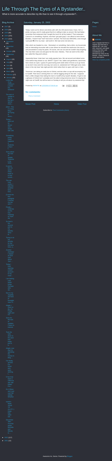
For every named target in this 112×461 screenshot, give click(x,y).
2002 (6, 437)
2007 (6, 26)
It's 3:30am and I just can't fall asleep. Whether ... (10, 394)
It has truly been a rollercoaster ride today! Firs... (10, 381)
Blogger (69, 456)
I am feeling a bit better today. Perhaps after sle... (10, 284)
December (10, 41)
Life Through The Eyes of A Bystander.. (43, 9)
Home (56, 104)
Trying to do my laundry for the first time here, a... (10, 242)
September (10, 54)
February (9, 74)
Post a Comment (34, 96)
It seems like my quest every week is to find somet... (9, 171)
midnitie (98, 39)
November (10, 46)
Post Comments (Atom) (61, 110)
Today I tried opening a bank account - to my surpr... (10, 269)
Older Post (82, 104)
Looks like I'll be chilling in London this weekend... (10, 85)
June (8, 65)
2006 (6, 30)
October (9, 51)
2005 (6, 33)
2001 (6, 441)
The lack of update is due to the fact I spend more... (10, 99)
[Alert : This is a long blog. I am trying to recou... (10, 111)
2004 (6, 36)
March (8, 71)
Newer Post (30, 104)
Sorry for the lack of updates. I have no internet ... (10, 323)
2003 (6, 39)
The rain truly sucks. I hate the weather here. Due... (9, 186)
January (9, 77)
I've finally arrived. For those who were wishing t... (9, 367)
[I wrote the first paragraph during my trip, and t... (10, 199)
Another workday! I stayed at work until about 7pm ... (10, 255)
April (8, 68)
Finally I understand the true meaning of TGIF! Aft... (10, 212)
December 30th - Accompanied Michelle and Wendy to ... (9, 426)
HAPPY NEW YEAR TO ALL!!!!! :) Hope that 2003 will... (10, 409)
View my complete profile (101, 60)
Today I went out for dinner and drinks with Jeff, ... (10, 125)
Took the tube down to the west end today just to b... (9, 338)
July (8, 62)
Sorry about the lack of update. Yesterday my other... (10, 157)
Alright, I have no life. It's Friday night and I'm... (10, 310)
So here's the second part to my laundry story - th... (9, 228)
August (9, 59)
